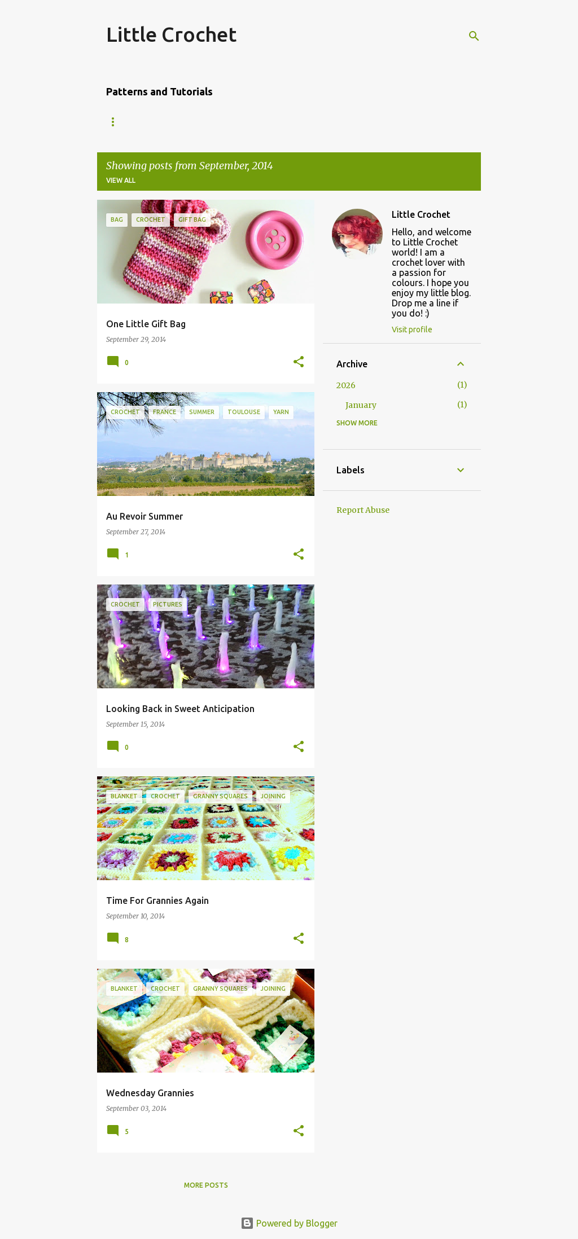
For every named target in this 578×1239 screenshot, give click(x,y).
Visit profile (412, 329)
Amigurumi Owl (135, 121)
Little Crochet (171, 34)
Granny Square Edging (319, 121)
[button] (298, 362)
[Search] (474, 36)
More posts (206, 1185)
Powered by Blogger (289, 1223)
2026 (346, 385)
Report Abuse (362, 510)
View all (120, 180)
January (360, 405)
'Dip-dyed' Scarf (220, 121)
